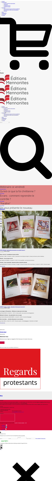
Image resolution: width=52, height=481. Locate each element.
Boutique (3, 7)
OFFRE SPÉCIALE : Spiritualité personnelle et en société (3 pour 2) (12, 250)
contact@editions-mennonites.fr (18, 412)
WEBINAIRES (4, 13)
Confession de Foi (7, 5)
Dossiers (5, 11)
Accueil (3, 1)
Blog (3, 12)
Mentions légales (21, 422)
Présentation (4, 2)
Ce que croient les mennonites (9, 3)
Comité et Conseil (7, 6)
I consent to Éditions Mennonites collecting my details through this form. (14, 443)
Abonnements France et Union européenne (12, 8)
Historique (6, 4)
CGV (26, 422)
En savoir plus (2, 266)
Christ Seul (4, 14)
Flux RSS (16, 422)
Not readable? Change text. (41, 438)
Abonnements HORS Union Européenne (11, 9)
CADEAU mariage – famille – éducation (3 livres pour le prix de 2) (12, 306)
